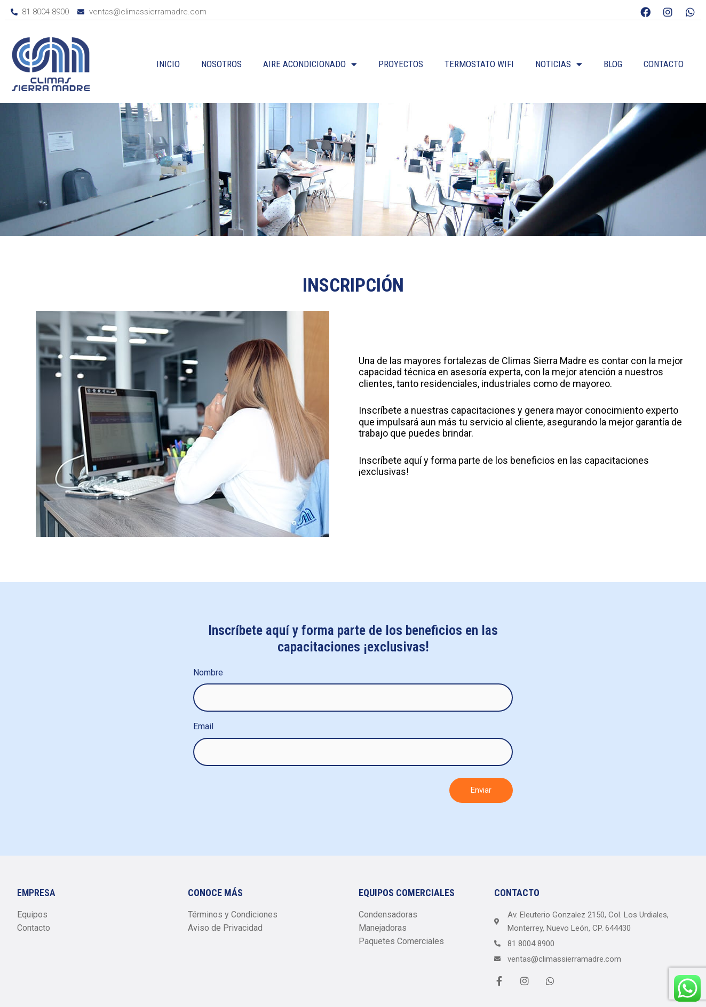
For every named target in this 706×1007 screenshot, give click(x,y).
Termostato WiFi (479, 64)
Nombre (208, 672)
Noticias (558, 64)
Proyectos (400, 64)
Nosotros (221, 64)
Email (203, 726)
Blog (613, 64)
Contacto (664, 64)
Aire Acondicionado (310, 64)
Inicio (168, 64)
